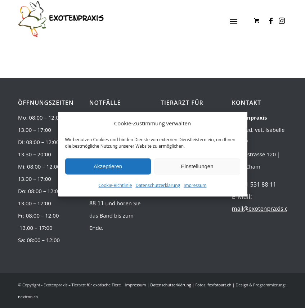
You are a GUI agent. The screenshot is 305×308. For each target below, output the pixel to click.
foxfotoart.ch (219, 284)
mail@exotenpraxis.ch (261, 209)
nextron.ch (28, 296)
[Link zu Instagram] (281, 20)
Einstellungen (197, 166)
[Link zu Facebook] (270, 20)
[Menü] (233, 21)
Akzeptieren (108, 166)
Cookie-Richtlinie (115, 185)
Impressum (195, 185)
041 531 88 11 (257, 184)
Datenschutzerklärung (157, 185)
